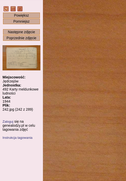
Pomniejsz (21, 21)
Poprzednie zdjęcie (21, 38)
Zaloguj (8, 121)
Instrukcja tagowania (18, 138)
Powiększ (21, 15)
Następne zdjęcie (21, 32)
